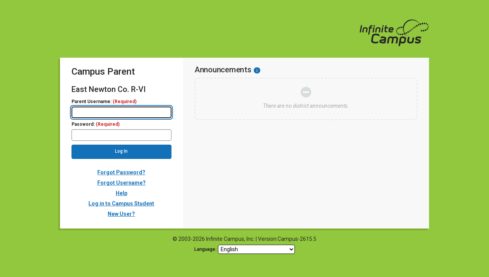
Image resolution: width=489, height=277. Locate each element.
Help (121, 193)
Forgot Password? (121, 172)
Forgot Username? (121, 182)
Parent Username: (104, 101)
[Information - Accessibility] (257, 70)
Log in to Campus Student (121, 203)
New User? (121, 214)
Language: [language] (205, 249)
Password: (96, 124)
